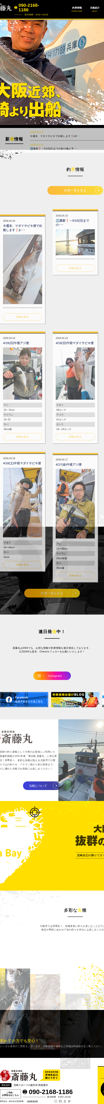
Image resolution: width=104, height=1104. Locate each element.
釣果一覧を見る (75, 193)
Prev (4, 72)
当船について (25, 785)
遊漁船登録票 (32, 1101)
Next (100, 72)
